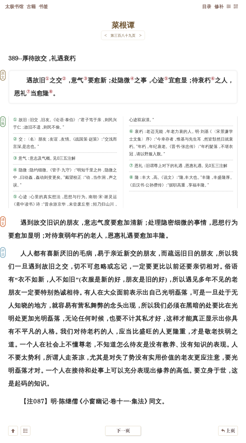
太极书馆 (14, 6)
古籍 (31, 6)
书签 (43, 6)
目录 (206, 6)
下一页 (123, 412)
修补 (219, 6)
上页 (228, 412)
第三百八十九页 (123, 35)
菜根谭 (123, 24)
